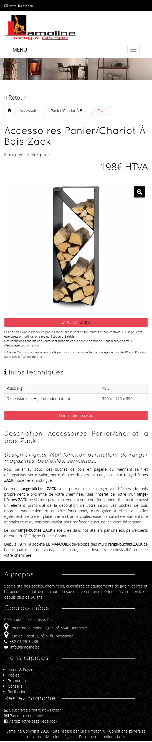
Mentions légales (60, 736)
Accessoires (30, 110)
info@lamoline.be (22, 647)
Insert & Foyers (21, 669)
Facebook (26, 6)
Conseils (15, 686)
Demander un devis (76, 415)
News (10, 6)
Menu (19, 49)
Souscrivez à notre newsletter (32, 710)
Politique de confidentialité (102, 736)
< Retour (15, 97)
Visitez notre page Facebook (30, 721)
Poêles (13, 675)
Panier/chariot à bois (69, 110)
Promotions (18, 680)
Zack (102, 110)
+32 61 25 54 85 (21, 641)
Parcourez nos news (24, 715)
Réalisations (18, 691)
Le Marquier (36, 154)
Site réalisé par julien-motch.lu (79, 731)
